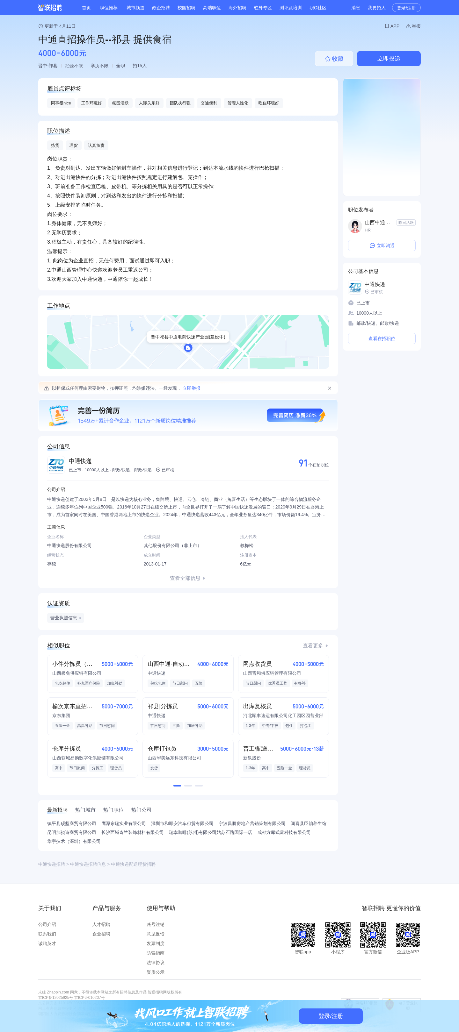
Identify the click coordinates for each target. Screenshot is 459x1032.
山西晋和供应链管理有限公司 (272, 673)
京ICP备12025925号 (55, 997)
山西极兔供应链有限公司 (76, 673)
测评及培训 (291, 7)
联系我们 (47, 933)
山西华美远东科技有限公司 (174, 757)
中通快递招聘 (51, 864)
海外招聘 (237, 7)
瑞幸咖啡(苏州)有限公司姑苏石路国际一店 (210, 832)
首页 (86, 7)
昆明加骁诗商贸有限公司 (71, 832)
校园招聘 (186, 7)
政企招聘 (161, 7)
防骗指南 (155, 953)
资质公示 (155, 972)
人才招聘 (101, 924)
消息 (355, 7)
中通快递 (80, 461)
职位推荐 (109, 7)
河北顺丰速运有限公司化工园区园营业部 (283, 715)
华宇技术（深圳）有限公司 (74, 841)
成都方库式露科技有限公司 (284, 832)
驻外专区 (263, 7)
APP (394, 26)
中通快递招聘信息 (88, 864)
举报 (416, 26)
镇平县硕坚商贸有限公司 (71, 823)
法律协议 (155, 962)
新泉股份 (252, 757)
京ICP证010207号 (89, 997)
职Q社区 (318, 7)
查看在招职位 (381, 338)
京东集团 (61, 715)
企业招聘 (101, 933)
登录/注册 (406, 8)
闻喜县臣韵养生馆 (308, 823)
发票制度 (155, 943)
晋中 (42, 65)
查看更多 (313, 645)
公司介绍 (47, 924)
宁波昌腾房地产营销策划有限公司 (252, 823)
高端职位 (212, 7)
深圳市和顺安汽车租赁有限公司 (182, 823)
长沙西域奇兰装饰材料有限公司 (132, 832)
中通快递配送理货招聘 (133, 864)
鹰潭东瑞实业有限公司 (123, 823)
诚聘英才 (47, 943)
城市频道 (135, 7)
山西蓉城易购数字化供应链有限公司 (88, 757)
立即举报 (191, 388)
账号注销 (155, 924)
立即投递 (388, 58)
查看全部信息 (185, 578)
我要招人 (377, 7)
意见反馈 (155, 933)
